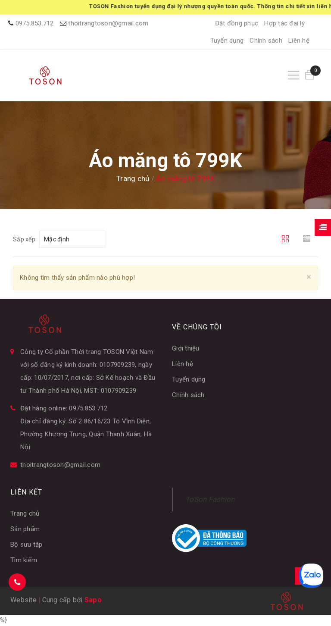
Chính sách (266, 40)
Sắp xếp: (25, 239)
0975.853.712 (35, 23)
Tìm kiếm (23, 560)
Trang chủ (24, 513)
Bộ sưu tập (26, 544)
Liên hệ (298, 40)
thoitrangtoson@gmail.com (108, 23)
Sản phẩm (25, 529)
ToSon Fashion (209, 499)
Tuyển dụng (227, 40)
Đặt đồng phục (236, 23)
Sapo (93, 600)
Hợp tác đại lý (284, 23)
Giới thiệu (186, 348)
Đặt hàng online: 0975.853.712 (63, 408)
